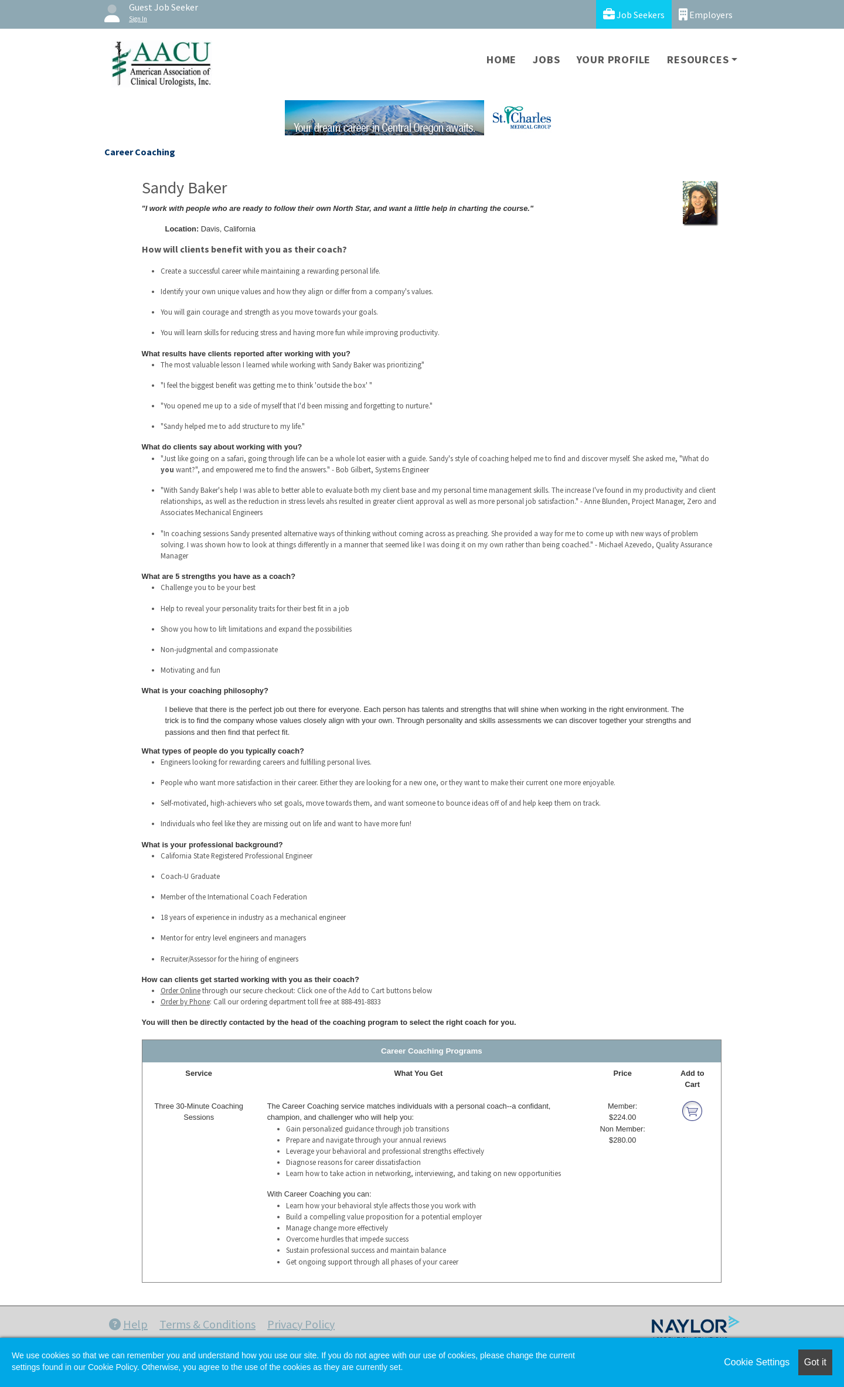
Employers (706, 14)
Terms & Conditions (207, 1324)
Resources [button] (698, 59)
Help (128, 1324)
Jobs (546, 59)
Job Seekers (634, 14)
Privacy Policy (301, 1324)
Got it (815, 1362)
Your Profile (614, 59)
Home (501, 59)
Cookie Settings (756, 1362)
